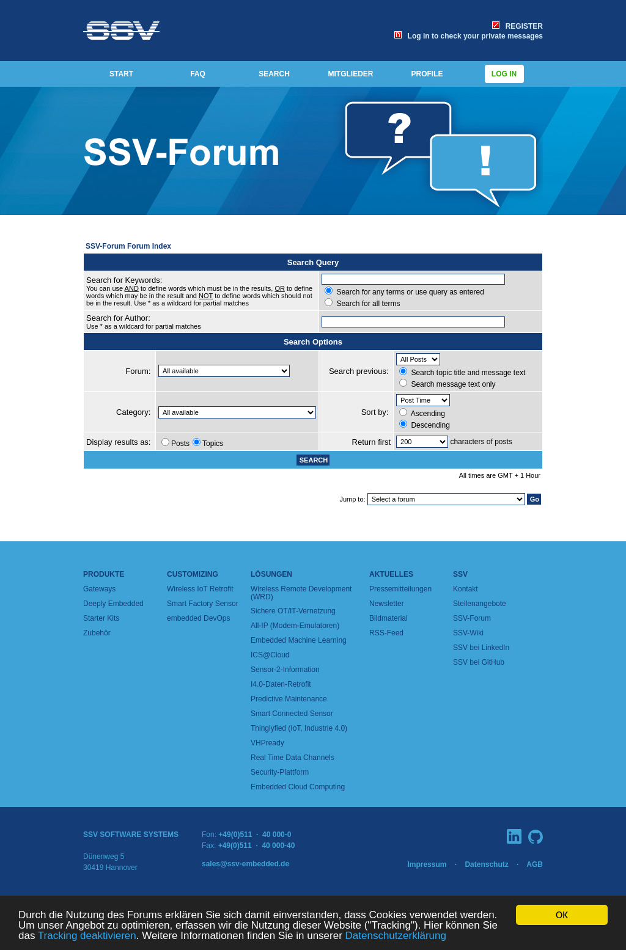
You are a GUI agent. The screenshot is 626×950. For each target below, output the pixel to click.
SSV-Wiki (468, 633)
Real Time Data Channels (292, 757)
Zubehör (97, 633)
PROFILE (427, 74)
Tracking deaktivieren (87, 936)
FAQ (197, 74)
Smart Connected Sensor (292, 713)
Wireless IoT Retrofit (200, 589)
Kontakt (465, 589)
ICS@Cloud (270, 655)
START (121, 74)
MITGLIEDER (351, 74)
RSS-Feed (386, 633)
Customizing (192, 574)
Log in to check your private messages (468, 36)
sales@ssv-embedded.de (245, 864)
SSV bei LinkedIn (481, 647)
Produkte (103, 574)
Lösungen (271, 574)
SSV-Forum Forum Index (128, 246)
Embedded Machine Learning (299, 640)
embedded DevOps (198, 618)
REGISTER (517, 26)
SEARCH (274, 74)
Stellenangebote (479, 603)
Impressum (426, 864)
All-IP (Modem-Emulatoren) (295, 625)
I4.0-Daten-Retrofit (281, 684)
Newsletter (386, 603)
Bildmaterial (388, 618)
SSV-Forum (472, 618)
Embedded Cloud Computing (298, 787)
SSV (460, 574)
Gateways (99, 589)
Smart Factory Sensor (202, 603)
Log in (504, 74)
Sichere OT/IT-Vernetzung (293, 611)
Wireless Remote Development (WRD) (301, 593)
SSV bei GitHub (478, 662)
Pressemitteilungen (400, 589)
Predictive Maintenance (289, 699)
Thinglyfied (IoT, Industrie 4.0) (299, 728)
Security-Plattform (280, 772)
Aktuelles (391, 574)
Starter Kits (101, 618)
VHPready (267, 743)
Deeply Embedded (113, 603)
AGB (534, 864)
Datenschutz (486, 864)
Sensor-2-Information (285, 669)
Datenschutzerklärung (395, 936)
